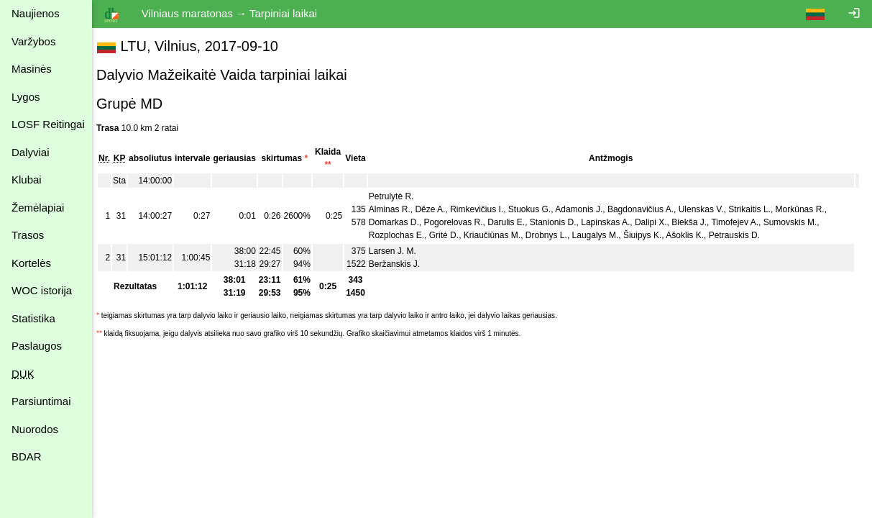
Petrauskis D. (741, 235)
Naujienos (36, 13)
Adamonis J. (586, 209)
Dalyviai (31, 152)
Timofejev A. (742, 222)
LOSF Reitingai (48, 124)
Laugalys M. (602, 235)
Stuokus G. (536, 209)
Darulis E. (513, 222)
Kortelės (31, 263)
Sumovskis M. (798, 222)
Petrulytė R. (398, 196)
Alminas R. (397, 209)
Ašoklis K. (692, 235)
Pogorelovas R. (460, 222)
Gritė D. (451, 235)
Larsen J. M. (399, 251)
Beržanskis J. (401, 264)
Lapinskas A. (612, 222)
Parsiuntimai (41, 401)
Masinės (32, 69)
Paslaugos (37, 346)
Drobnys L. (553, 235)
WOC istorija (42, 290)
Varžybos (33, 41)
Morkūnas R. (806, 209)
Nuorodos (35, 429)
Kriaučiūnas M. (499, 235)
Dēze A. (437, 209)
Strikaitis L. (756, 209)
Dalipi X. (658, 222)
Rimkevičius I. (483, 209)
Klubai (27, 179)
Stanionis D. (560, 222)
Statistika (33, 318)
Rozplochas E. (403, 235)
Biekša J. (696, 222)
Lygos (26, 97)
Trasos (28, 235)
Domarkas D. (401, 222)
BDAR (27, 456)
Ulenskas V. (708, 209)
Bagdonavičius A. (648, 209)
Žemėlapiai (38, 207)
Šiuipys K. (649, 235)
